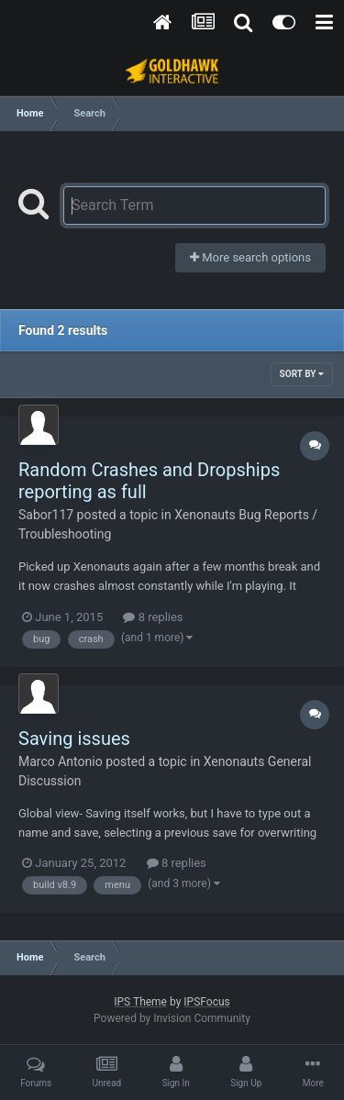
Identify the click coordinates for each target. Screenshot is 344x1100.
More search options (250, 257)
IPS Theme (140, 1001)
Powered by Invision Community (172, 1018)
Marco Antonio (60, 761)
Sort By (302, 374)
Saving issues (74, 739)
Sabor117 (45, 514)
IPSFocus (206, 1001)
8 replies (153, 617)
